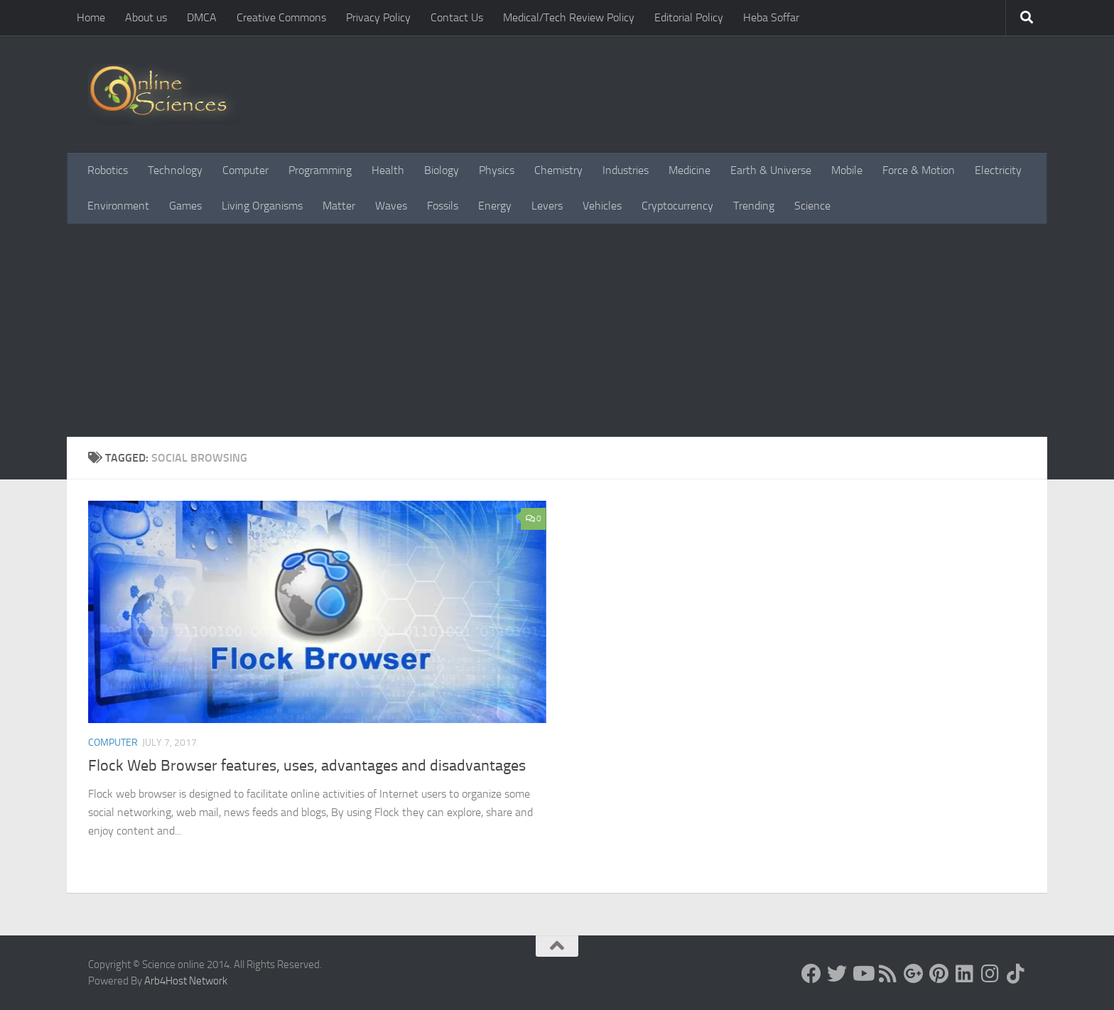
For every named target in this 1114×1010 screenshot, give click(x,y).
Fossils (442, 205)
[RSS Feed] (888, 974)
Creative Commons (281, 17)
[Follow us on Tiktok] (1016, 974)
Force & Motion (918, 170)
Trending (753, 205)
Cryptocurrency (677, 205)
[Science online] (811, 974)
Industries (625, 170)
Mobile (846, 170)
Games (185, 205)
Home (91, 17)
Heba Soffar (771, 17)
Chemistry (558, 170)
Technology (175, 170)
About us (146, 17)
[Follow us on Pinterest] (939, 974)
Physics (496, 170)
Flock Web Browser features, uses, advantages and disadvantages (307, 765)
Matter (339, 205)
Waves (391, 205)
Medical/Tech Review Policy (568, 17)
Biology (441, 170)
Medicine (689, 170)
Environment (118, 205)
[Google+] (914, 974)
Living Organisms (262, 205)
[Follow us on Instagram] (990, 974)
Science (812, 205)
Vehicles (602, 205)
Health (388, 170)
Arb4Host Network (185, 980)
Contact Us (457, 17)
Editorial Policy (688, 17)
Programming (320, 170)
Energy (495, 205)
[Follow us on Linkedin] (965, 974)
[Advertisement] (557, 330)
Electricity (998, 170)
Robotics (107, 170)
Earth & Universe (770, 170)
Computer (245, 170)
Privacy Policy (378, 17)
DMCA (202, 17)
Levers (547, 205)
